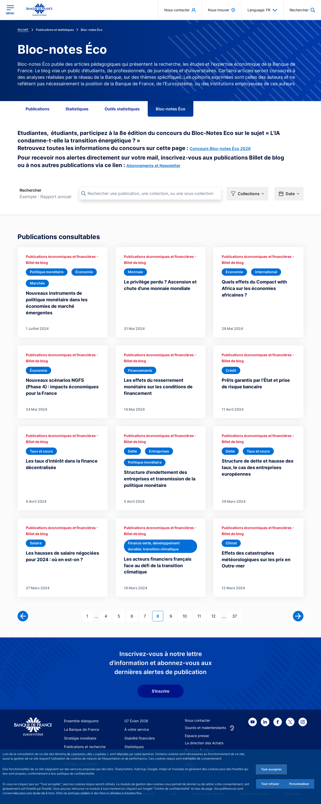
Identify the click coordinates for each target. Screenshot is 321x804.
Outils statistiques (122, 108)
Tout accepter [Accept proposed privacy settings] (271, 769)
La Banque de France (81, 729)
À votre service (136, 729)
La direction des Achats (204, 743)
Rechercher (30, 190)
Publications (37, 108)
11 (201, 616)
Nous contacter (197, 720)
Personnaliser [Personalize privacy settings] (299, 784)
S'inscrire (160, 691)
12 (215, 616)
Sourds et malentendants (205, 727)
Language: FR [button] (262, 10)
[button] (247, 193)
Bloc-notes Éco (170, 108)
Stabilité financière (139, 738)
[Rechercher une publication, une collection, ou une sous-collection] (150, 193)
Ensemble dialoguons (81, 721)
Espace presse (197, 736)
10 (186, 616)
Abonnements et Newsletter (153, 165)
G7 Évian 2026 (136, 721)
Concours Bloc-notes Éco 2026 (220, 148)
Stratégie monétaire (80, 738)
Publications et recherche (85, 747)
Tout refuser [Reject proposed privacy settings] (270, 784)
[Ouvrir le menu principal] (10, 10)
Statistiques (77, 108)
